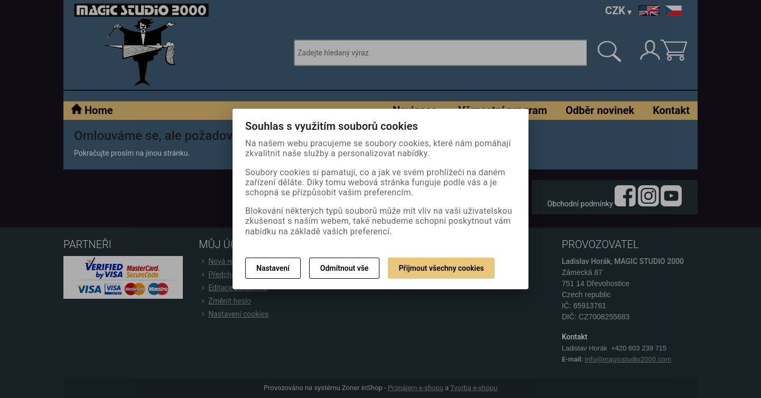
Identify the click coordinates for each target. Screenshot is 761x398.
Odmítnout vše (344, 268)
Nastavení (273, 268)
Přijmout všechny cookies (441, 268)
